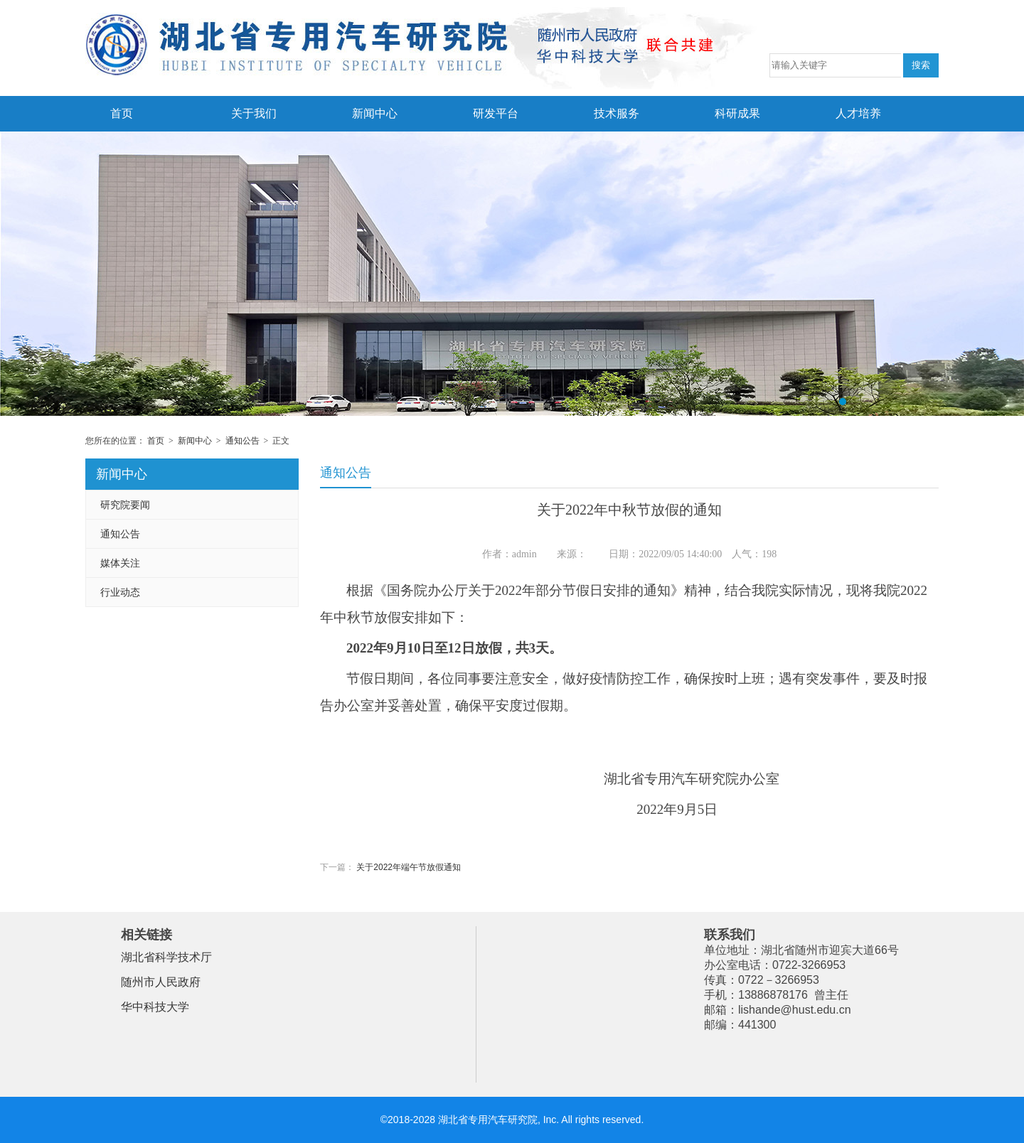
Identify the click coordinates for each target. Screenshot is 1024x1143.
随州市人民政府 (161, 982)
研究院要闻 (125, 504)
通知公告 (242, 441)
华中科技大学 (155, 1007)
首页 (121, 113)
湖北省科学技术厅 (166, 957)
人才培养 (858, 113)
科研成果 (737, 113)
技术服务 (616, 113)
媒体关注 (120, 563)
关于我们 (254, 113)
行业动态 (120, 592)
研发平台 (495, 113)
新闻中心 (375, 113)
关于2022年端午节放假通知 (408, 867)
